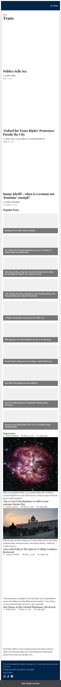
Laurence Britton (12, 554)
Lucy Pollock (21, 139)
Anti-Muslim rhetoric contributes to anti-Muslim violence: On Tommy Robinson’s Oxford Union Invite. (30, 295)
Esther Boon (10, 139)
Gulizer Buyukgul (12, 202)
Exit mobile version (30, 683)
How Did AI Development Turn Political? (21, 383)
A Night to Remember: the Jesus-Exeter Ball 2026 (24, 318)
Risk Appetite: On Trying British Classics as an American (28, 339)
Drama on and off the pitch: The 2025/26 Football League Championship (28, 426)
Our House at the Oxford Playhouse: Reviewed (29, 607)
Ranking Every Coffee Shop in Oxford (20, 230)
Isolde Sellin (10, 75)
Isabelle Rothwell (37, 139)
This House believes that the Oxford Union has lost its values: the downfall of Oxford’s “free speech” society (29, 273)
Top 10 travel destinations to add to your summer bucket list (26, 503)
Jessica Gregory (12, 506)
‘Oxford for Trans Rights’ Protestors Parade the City (28, 132)
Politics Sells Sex (15, 71)
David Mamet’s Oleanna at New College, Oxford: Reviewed (28, 361)
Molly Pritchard (12, 436)
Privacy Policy (8, 672)
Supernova (9, 433)
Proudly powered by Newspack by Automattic (18, 669)
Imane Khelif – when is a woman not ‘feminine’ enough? (28, 196)
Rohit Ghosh (11, 609)
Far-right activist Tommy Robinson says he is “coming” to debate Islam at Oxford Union (28, 251)
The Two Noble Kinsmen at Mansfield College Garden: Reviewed (27, 404)
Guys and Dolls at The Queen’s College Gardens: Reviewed (30, 550)
